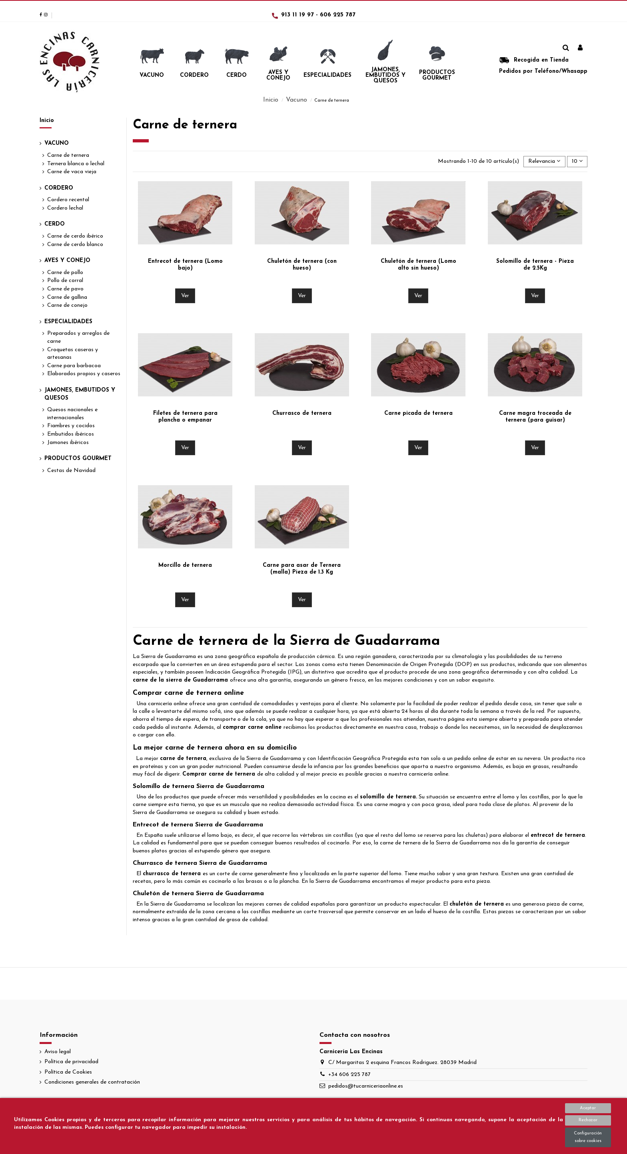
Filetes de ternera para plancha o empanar (185, 416)
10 (577, 161)
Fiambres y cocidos (71, 426)
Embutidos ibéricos (70, 434)
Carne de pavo (65, 289)
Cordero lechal (65, 208)
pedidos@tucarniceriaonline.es (365, 1086)
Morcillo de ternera (185, 565)
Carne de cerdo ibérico (75, 236)
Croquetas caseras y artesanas (72, 354)
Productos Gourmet (78, 459)
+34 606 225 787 (349, 1075)
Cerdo (54, 224)
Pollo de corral (65, 281)
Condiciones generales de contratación (92, 1082)
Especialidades (68, 322)
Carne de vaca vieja (71, 172)
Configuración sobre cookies (588, 1137)
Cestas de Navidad (71, 471)
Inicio (47, 121)
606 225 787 (337, 15)
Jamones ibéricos (68, 443)
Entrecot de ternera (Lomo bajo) (185, 264)
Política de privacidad (71, 1062)
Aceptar (588, 1108)
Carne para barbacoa (74, 366)
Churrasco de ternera (301, 413)
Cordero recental (68, 200)
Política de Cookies (68, 1072)
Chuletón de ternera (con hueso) (302, 264)
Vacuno (56, 143)
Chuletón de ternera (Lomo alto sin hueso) (418, 264)
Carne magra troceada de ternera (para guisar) (535, 416)
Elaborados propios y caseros (83, 374)
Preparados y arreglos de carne (78, 337)
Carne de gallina (67, 297)
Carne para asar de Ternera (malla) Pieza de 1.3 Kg (302, 568)
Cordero (58, 188)
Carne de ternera (68, 155)
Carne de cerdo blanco (75, 245)
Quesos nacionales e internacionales (72, 414)
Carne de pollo (65, 273)
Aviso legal (57, 1052)
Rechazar (588, 1120)
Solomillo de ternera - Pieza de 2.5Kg (535, 264)
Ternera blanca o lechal (75, 164)
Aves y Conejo (67, 261)
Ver (185, 296)
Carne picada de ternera (418, 413)
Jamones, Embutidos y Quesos (79, 394)
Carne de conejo (67, 305)
